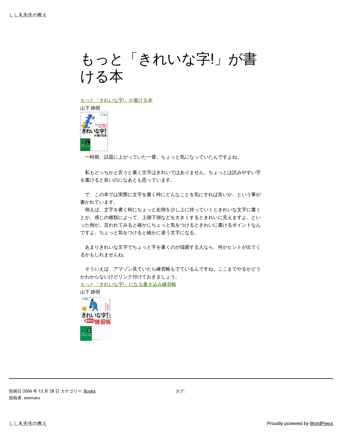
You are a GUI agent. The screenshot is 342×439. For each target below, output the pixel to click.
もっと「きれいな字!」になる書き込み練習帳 (128, 284)
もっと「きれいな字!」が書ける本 (116, 100)
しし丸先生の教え (28, 15)
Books (90, 391)
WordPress (321, 423)
